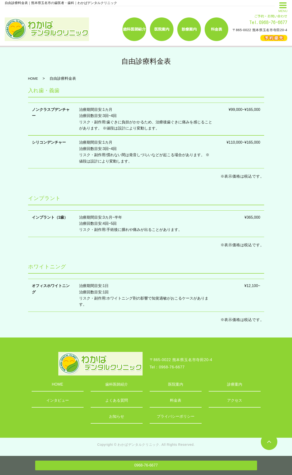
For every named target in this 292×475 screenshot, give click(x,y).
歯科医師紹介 (116, 384)
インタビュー (57, 400)
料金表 (175, 400)
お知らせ (116, 416)
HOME (33, 78)
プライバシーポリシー (176, 416)
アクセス (234, 400)
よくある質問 (116, 400)
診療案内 (234, 384)
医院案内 (175, 384)
